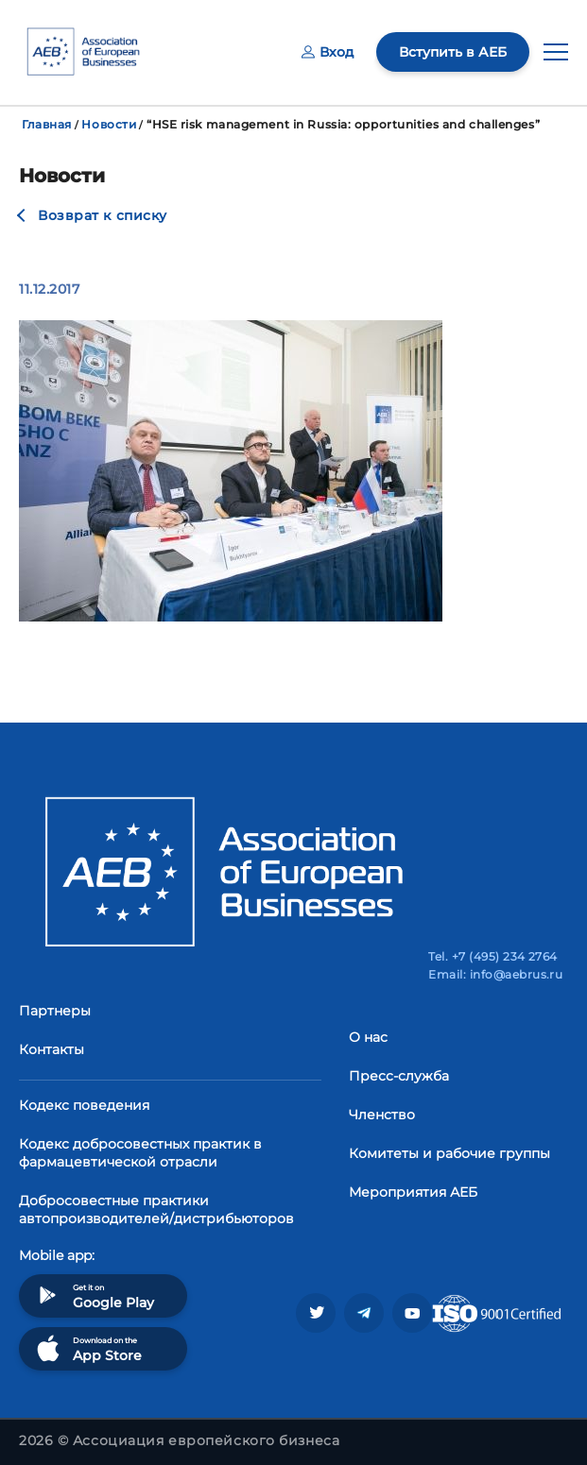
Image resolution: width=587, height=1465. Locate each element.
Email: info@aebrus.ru (495, 974)
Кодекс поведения (84, 1105)
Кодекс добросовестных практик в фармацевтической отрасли (140, 1152)
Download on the (87, 1348)
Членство (382, 1114)
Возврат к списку (102, 215)
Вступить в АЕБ (453, 51)
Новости (108, 124)
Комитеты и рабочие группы (449, 1153)
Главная (47, 124)
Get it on (93, 1295)
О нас (368, 1037)
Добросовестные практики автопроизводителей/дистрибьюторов (156, 1209)
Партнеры (55, 1010)
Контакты (51, 1049)
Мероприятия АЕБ (413, 1192)
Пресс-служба (399, 1075)
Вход (328, 51)
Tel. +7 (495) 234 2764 (493, 956)
